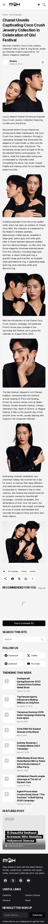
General (6, 900)
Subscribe (37, 915)
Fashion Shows (32, 895)
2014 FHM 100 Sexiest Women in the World (29, 730)
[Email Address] (15, 915)
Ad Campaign (16, 15)
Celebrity (7, 895)
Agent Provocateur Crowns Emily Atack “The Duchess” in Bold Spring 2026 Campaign (31, 796)
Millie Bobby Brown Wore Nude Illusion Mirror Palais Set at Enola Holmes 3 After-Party (31, 762)
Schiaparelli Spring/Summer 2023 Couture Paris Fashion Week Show (29, 683)
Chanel (23, 571)
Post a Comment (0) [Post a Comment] (24, 623)
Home (5, 15)
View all (41, 588)
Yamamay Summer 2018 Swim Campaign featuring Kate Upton (31, 715)
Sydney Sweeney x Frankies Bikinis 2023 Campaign (28, 745)
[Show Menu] (4, 4)
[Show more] (32, 579)
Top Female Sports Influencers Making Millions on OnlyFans (28, 699)
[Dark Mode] (39, 4)
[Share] (42, 62)
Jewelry (33, 571)
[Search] (44, 4)
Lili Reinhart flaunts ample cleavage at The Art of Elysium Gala (31, 779)
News (28, 900)
